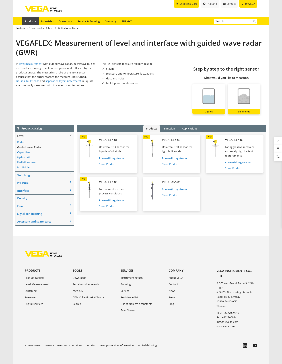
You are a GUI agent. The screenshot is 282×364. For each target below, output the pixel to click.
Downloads (66, 21)
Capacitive (23, 152)
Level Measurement (37, 284)
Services (127, 271)
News (172, 291)
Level (20, 136)
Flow (20, 206)
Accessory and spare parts (34, 221)
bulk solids (32, 81)
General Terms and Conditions (63, 345)
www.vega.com (226, 326)
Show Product (107, 164)
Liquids (20, 81)
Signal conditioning (29, 213)
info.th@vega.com (227, 322)
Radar (20, 142)
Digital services (34, 304)
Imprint (91, 345)
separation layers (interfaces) (63, 81)
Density (22, 198)
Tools (77, 271)
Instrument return (132, 277)
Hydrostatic (24, 157)
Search (77, 304)
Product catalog (34, 277)
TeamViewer (128, 310)
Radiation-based (27, 162)
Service (125, 291)
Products (30, 21)
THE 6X (127, 21)
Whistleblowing (147, 345)
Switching (23, 175)
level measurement (31, 63)
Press (172, 297)
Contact (173, 284)
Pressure (23, 183)
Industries (47, 21)
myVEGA (78, 291)
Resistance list (129, 297)
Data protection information (117, 345)
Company (111, 21)
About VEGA (176, 277)
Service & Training (89, 21)
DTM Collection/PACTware (88, 297)
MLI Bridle (23, 167)
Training (126, 284)
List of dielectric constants (136, 304)
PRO (83, 136)
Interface (23, 190)
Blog (171, 304)
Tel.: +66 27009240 (228, 312)
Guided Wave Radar (29, 147)
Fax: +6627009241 (227, 317)
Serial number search (86, 284)
